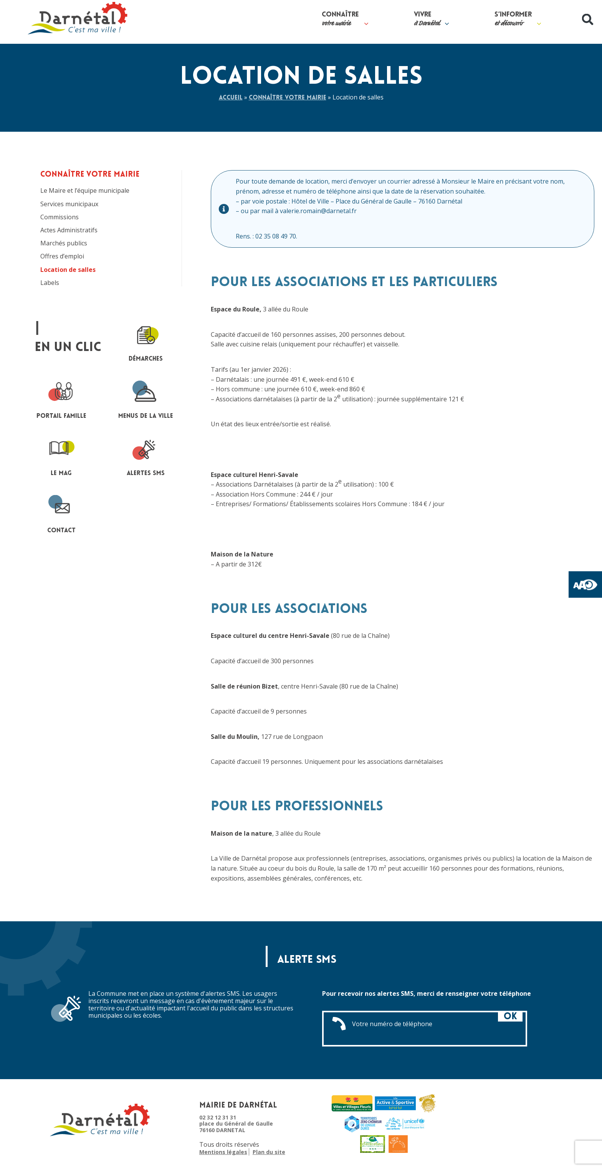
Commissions (59, 217)
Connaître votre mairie (287, 98)
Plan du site (269, 1152)
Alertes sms (146, 456)
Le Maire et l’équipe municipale (84, 190)
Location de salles (68, 269)
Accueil (231, 98)
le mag (61, 456)
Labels (49, 282)
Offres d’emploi (62, 256)
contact (61, 513)
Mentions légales (223, 1152)
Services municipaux (69, 204)
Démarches (146, 341)
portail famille (61, 398)
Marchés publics (63, 243)
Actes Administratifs (69, 230)
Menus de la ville (145, 398)
